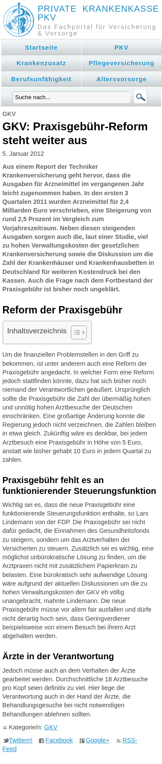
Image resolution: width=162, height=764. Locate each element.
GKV (50, 727)
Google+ (98, 740)
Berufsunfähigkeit (41, 79)
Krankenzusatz (41, 63)
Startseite (41, 47)
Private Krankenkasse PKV (98, 13)
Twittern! (21, 740)
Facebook (59, 740)
